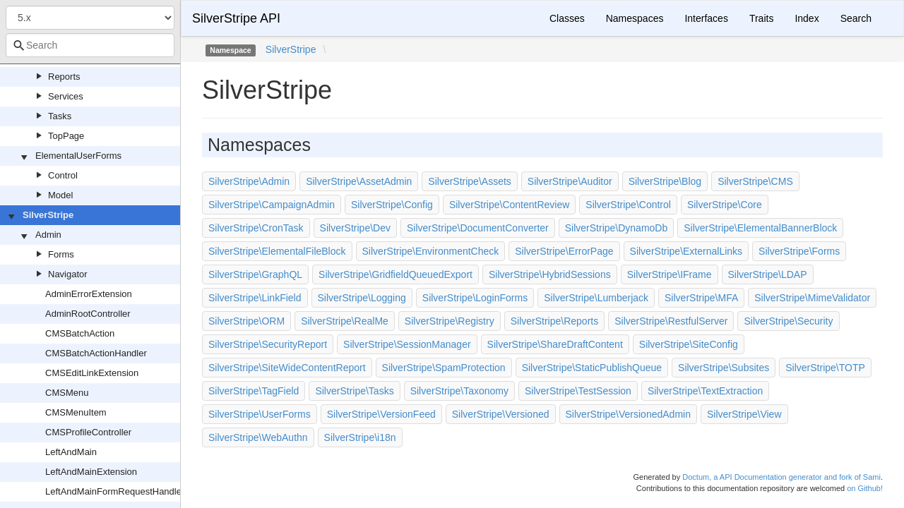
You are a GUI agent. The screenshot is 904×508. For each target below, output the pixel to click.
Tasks (59, 116)
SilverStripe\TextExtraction (705, 391)
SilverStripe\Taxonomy (459, 391)
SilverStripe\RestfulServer (670, 321)
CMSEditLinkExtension (91, 373)
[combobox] (90, 45)
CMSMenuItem (76, 412)
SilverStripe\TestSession (578, 391)
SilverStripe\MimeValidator (812, 297)
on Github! (865, 488)
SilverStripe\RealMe (344, 321)
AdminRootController (88, 313)
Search (856, 18)
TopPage (66, 136)
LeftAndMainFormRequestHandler (114, 491)
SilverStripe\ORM (246, 321)
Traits (761, 18)
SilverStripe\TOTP (825, 367)
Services (65, 96)
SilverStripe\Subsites (723, 367)
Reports (64, 76)
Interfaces (705, 18)
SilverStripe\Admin (249, 181)
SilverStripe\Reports (555, 321)
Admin (48, 234)
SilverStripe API (236, 18)
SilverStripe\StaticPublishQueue (592, 367)
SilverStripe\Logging (362, 297)
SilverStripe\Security (788, 321)
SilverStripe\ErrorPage (564, 251)
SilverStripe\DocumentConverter (478, 228)
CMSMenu (66, 392)
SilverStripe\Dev (355, 228)
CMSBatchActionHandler (96, 353)
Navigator (68, 274)
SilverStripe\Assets (469, 181)
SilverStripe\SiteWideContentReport (287, 367)
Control (63, 175)
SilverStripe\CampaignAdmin (271, 204)
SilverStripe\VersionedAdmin (628, 414)
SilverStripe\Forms (799, 251)
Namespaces (635, 18)
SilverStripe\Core (724, 204)
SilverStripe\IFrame (669, 274)
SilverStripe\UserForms (259, 414)
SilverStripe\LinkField (255, 297)
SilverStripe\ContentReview (509, 204)
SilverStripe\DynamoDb (616, 228)
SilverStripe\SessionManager (407, 344)
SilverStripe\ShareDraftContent (555, 344)
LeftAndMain (71, 452)
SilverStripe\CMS (755, 181)
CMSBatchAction (79, 333)
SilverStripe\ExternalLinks (686, 251)
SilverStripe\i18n (360, 437)
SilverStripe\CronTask (256, 228)
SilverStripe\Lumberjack (596, 297)
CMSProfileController (88, 432)
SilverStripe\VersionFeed (381, 414)
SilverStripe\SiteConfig (688, 344)
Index (807, 18)
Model (60, 195)
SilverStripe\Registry (449, 321)
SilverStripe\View (744, 414)
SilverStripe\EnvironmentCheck (430, 251)
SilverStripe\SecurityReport (267, 344)
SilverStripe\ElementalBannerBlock (760, 228)
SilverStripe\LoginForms (475, 297)
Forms (61, 254)
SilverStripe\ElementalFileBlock (277, 251)
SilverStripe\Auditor (570, 181)
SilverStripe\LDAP (767, 274)
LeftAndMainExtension (91, 471)
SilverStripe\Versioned (500, 414)
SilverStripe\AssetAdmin (359, 181)
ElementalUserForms (78, 155)
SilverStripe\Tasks (354, 391)
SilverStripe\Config (392, 204)
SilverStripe (48, 215)
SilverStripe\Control (628, 204)
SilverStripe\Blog (665, 181)
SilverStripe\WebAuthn (258, 437)
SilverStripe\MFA (701, 297)
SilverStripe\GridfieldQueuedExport (395, 274)
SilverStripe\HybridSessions (550, 274)
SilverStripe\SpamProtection (444, 367)
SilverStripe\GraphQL (255, 274)
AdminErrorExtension (88, 294)
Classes (567, 18)
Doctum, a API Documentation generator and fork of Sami (781, 477)
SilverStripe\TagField (253, 391)
